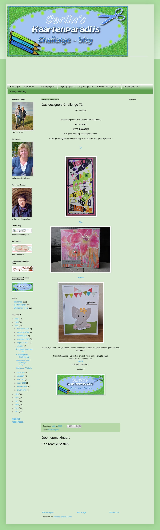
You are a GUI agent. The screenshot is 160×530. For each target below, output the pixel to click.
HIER (80, 361)
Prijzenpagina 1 (48, 86)
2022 (17, 398)
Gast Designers (53, 430)
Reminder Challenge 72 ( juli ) (24, 350)
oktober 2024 (22, 336)
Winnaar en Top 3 (21, 308)
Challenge (18, 302)
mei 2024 (21, 376)
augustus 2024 (23, 343)
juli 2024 (20, 346)
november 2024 (23, 332)
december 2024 (23, 329)
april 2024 (21, 380)
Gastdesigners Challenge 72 (22, 356)
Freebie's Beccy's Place (108, 86)
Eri (81, 148)
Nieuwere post (48, 512)
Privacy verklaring (18, 91)
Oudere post (114, 512)
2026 (17, 319)
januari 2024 (22, 390)
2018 (17, 412)
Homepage (14, 86)
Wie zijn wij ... (30, 86)
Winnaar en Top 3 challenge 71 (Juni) (23, 362)
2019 (17, 408)
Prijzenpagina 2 (67, 86)
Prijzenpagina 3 (86, 86)
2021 (17, 401)
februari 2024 (22, 386)
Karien (81, 277)
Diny (81, 222)
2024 (17, 326)
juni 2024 (20, 373)
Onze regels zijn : (132, 86)
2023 (17, 394)
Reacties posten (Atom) (63, 517)
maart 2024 (21, 383)
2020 (17, 405)
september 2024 (23, 339)
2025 (17, 322)
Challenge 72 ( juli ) (24, 368)
